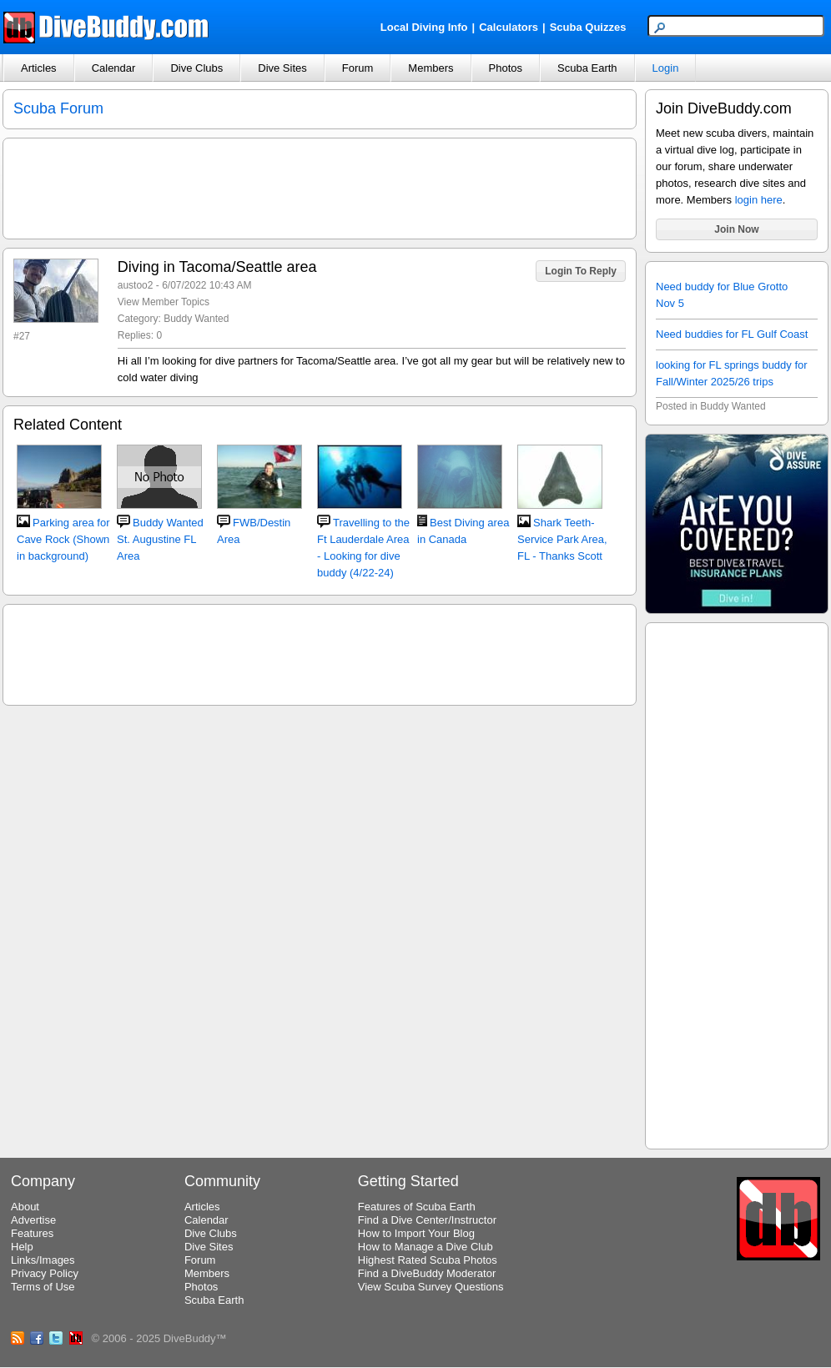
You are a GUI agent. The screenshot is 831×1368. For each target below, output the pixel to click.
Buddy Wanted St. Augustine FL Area (160, 539)
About (25, 1206)
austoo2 (136, 285)
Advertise (33, 1220)
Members (430, 68)
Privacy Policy (44, 1273)
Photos (505, 68)
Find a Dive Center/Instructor (427, 1220)
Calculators (508, 27)
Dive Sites (282, 68)
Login (665, 68)
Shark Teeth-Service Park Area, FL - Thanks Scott (562, 539)
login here (759, 200)
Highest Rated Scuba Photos (427, 1260)
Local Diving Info (424, 27)
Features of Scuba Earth (417, 1206)
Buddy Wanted (196, 318)
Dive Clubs (196, 68)
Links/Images (43, 1260)
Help (22, 1246)
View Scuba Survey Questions (431, 1286)
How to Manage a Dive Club (425, 1246)
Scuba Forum (58, 108)
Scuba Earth (587, 68)
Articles (39, 68)
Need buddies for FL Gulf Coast (732, 334)
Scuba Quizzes (588, 27)
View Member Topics (163, 302)
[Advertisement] (736, 883)
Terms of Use (43, 1286)
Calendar (114, 68)
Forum (358, 68)
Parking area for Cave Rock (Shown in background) (63, 539)
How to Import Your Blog (416, 1233)
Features (32, 1233)
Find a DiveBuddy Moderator (427, 1273)
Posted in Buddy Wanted (711, 406)
